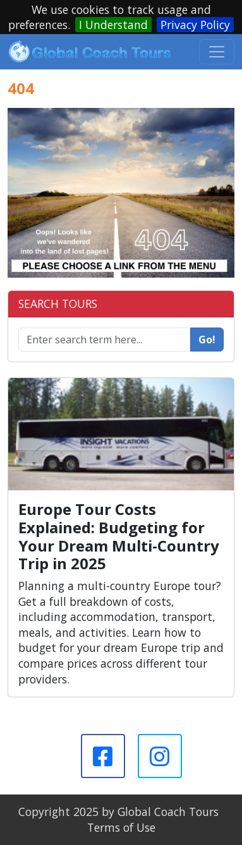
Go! (206, 339)
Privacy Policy (195, 24)
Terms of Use (121, 827)
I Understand (113, 24)
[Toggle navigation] (216, 51)
